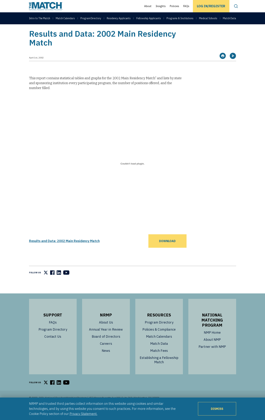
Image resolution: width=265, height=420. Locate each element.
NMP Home (212, 341)
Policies (174, 6)
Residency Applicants (119, 18)
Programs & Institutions (180, 18)
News (106, 360)
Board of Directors (106, 345)
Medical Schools (208, 18)
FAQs (186, 6)
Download (167, 250)
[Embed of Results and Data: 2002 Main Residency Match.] (132, 173)
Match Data (229, 18)
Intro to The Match (39, 18)
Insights (161, 6)
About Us (106, 331)
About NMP (212, 349)
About (148, 6)
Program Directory (90, 18)
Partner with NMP (212, 356)
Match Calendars (65, 18)
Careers (106, 353)
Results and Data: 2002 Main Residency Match (64, 250)
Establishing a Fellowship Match (159, 369)
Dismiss (217, 409)
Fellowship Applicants (148, 18)
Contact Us (52, 345)
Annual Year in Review (106, 338)
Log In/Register (211, 6)
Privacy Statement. (83, 414)
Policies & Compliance (159, 338)
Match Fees (159, 360)
